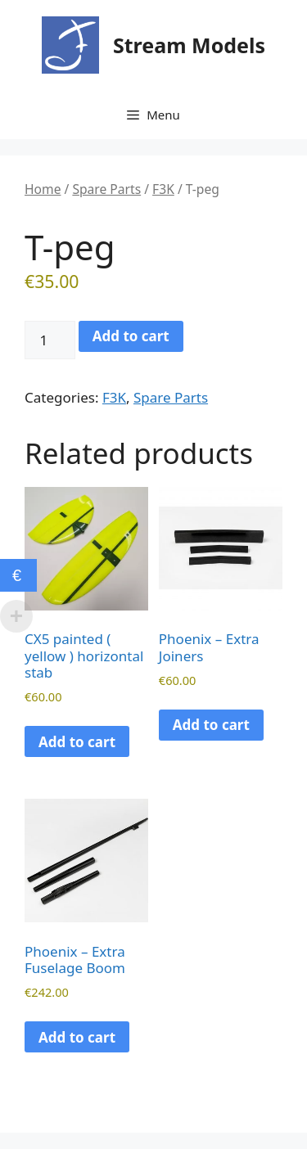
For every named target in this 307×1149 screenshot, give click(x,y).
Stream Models (189, 45)
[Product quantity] (50, 340)
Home (43, 189)
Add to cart (131, 336)
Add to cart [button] (76, 741)
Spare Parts (106, 189)
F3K (163, 189)
